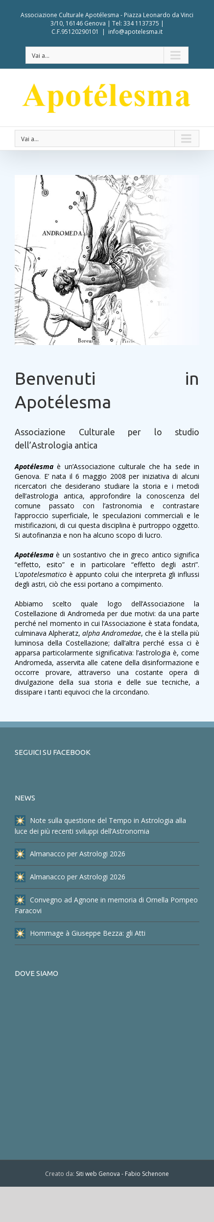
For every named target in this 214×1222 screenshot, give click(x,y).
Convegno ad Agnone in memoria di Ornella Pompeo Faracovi (106, 905)
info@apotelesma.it (135, 31)
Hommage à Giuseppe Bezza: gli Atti (80, 933)
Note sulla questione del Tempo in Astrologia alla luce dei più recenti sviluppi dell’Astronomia (100, 825)
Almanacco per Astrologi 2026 (70, 853)
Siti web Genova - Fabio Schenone (122, 1174)
